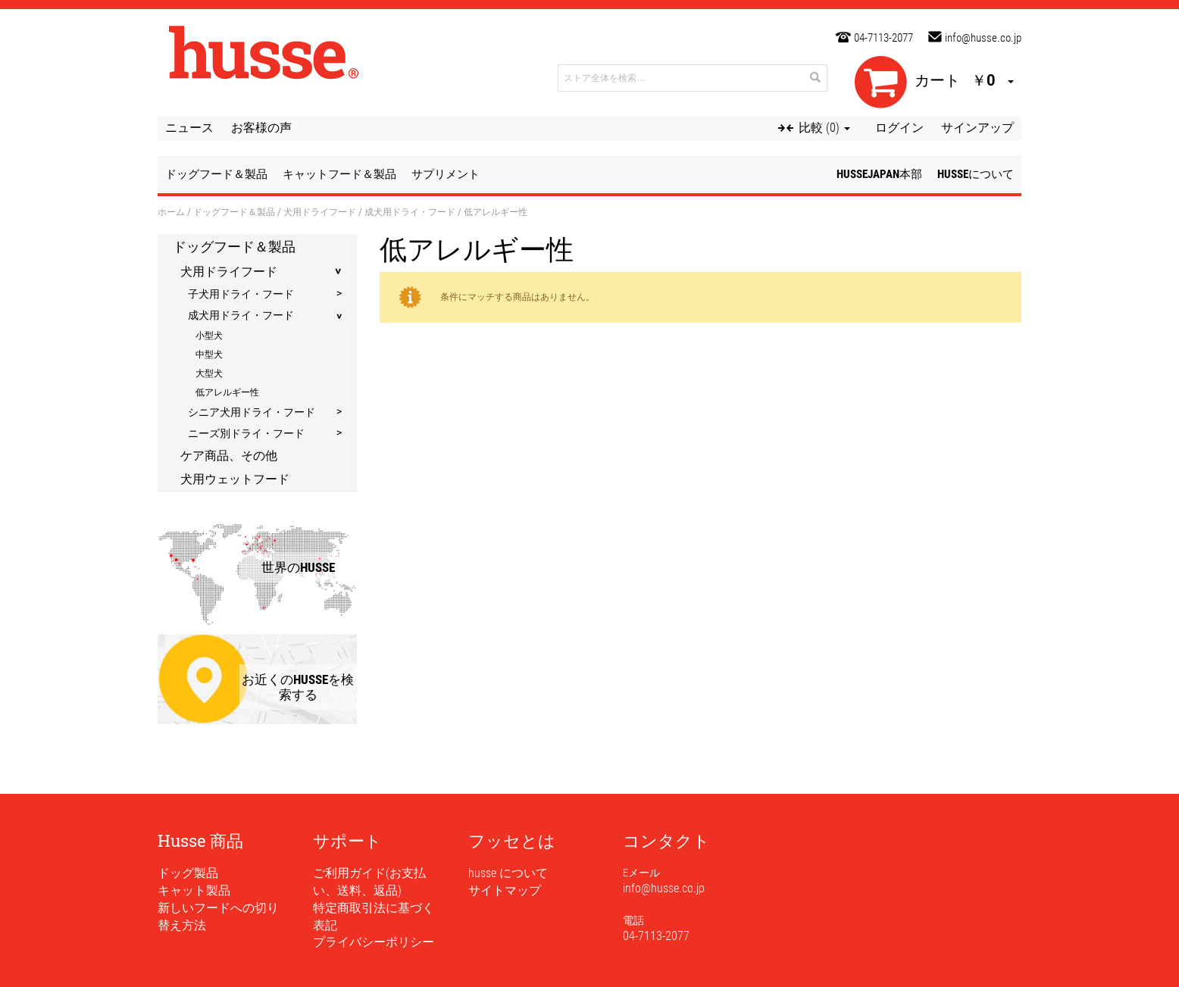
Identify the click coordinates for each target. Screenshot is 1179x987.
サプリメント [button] (445, 174)
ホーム (171, 211)
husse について (508, 873)
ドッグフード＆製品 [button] (216, 174)
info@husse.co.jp (983, 38)
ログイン (899, 127)
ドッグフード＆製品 (234, 211)
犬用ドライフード (319, 211)
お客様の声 (261, 127)
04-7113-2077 (883, 38)
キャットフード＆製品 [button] (339, 174)
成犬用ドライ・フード (409, 211)
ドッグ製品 (188, 873)
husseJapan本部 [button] (879, 174)
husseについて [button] (975, 174)
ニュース (189, 127)
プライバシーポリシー (373, 942)
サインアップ (977, 127)
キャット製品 (194, 890)
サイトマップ (504, 890)
